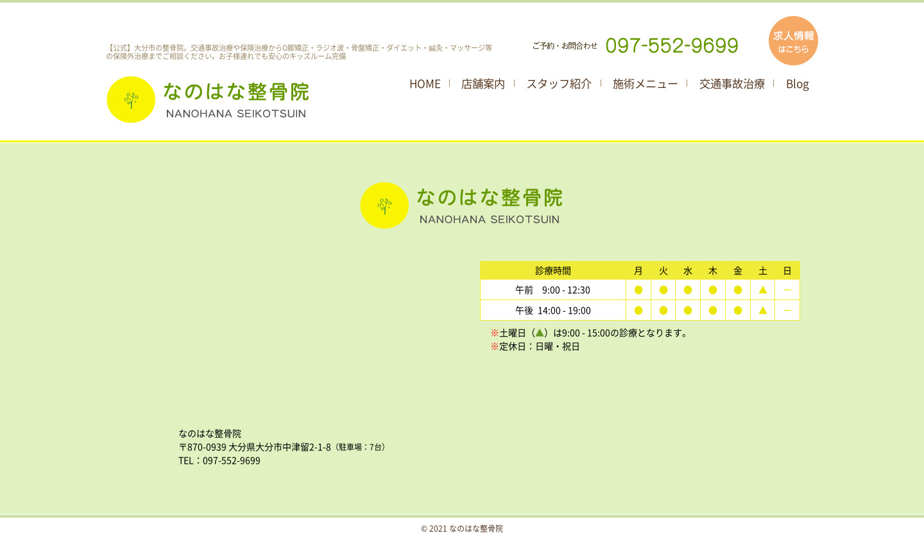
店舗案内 (483, 83)
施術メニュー (645, 83)
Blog (797, 83)
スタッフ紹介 (559, 83)
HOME (425, 83)
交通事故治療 (732, 83)
